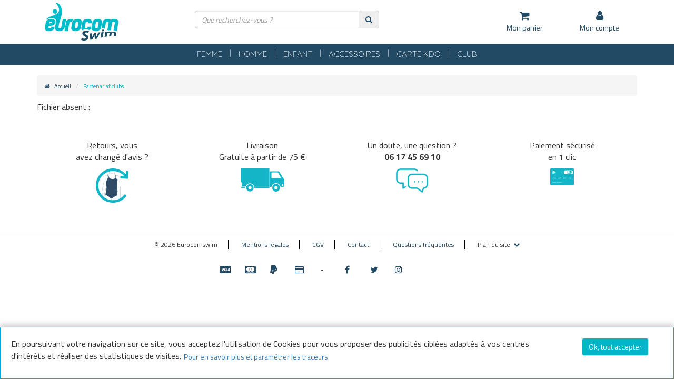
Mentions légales (265, 244)
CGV (318, 244)
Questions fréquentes (423, 244)
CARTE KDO (439, 54)
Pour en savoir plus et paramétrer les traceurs (256, 356)
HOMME (233, 54)
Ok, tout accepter (615, 346)
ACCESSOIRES (359, 54)
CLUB (498, 54)
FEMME (179, 54)
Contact (358, 244)
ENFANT (289, 54)
